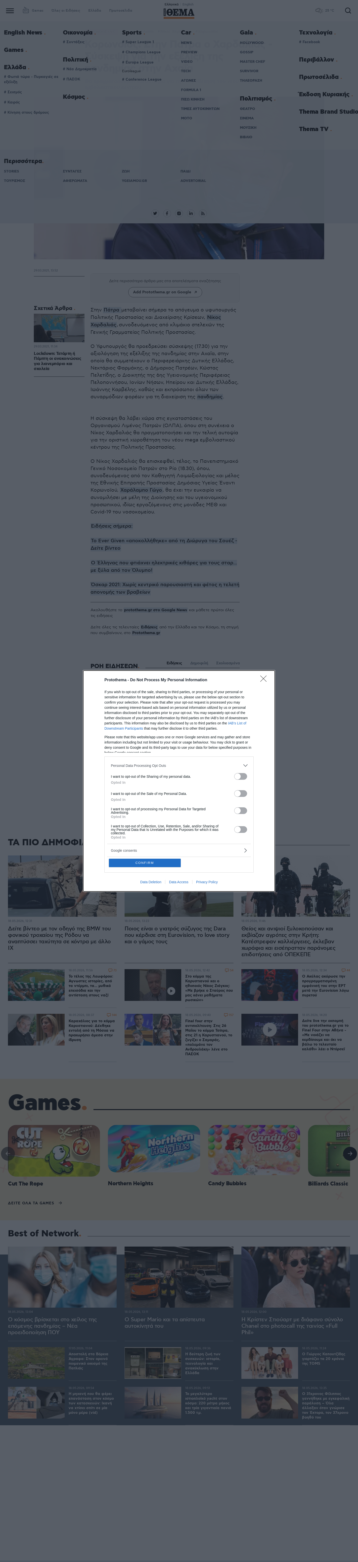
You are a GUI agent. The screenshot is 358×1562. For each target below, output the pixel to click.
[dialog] (179, 781)
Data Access (178, 882)
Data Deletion (150, 882)
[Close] (265, 680)
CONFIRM (144, 863)
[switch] (240, 776)
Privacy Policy (207, 882)
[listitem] (179, 765)
